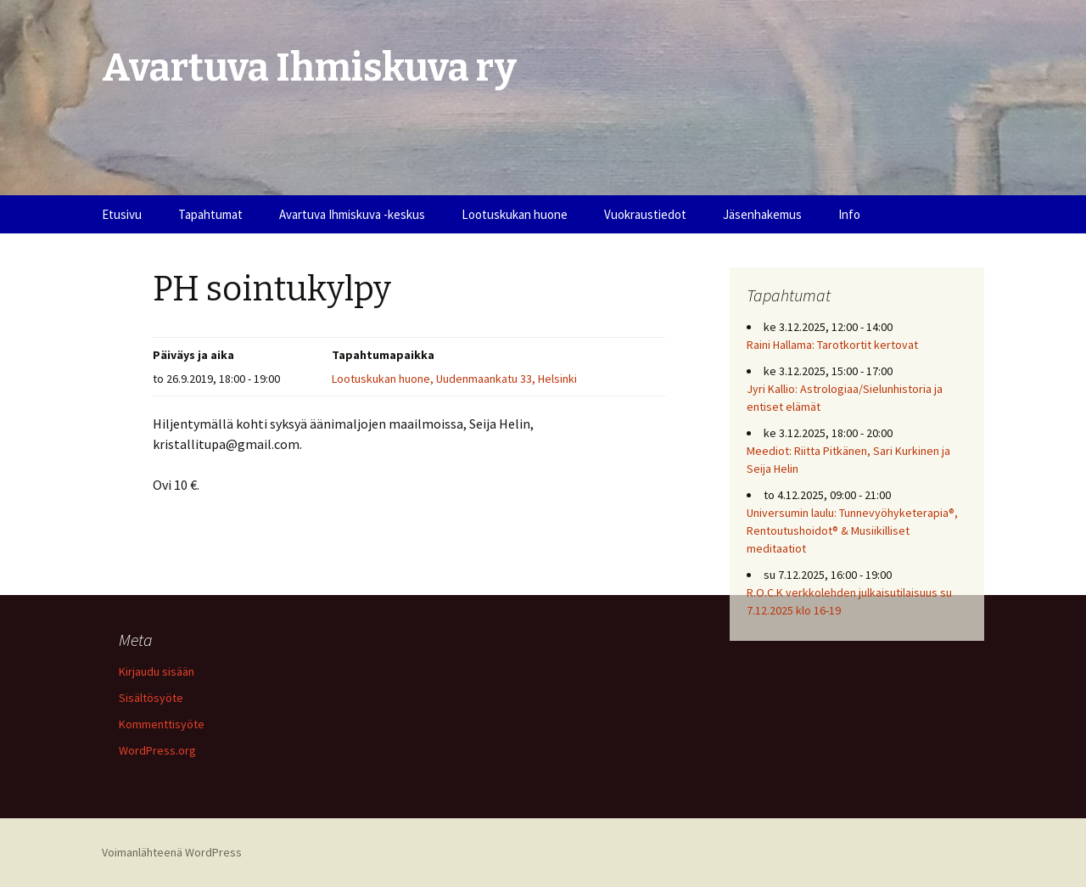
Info (849, 214)
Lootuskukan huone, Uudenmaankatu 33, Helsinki (454, 378)
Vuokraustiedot (645, 214)
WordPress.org (157, 750)
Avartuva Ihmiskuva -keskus (352, 214)
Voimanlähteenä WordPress (172, 852)
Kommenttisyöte (161, 724)
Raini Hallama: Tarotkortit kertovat (832, 344)
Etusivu (122, 214)
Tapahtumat (210, 214)
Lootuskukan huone (515, 214)
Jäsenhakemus (762, 214)
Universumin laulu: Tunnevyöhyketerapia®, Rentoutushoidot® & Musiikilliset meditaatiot (852, 530)
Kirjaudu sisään (156, 671)
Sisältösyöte (151, 697)
